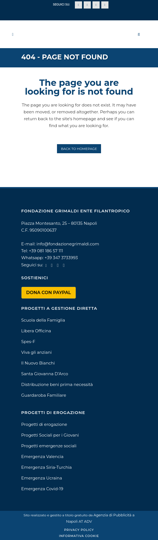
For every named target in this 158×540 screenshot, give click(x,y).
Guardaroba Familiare (43, 395)
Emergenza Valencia (42, 456)
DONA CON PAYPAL (48, 292)
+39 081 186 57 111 (46, 250)
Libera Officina (36, 330)
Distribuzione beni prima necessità (57, 384)
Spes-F (28, 341)
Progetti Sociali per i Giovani (50, 435)
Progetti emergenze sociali (49, 445)
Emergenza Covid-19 (42, 488)
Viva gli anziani (36, 352)
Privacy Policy (79, 530)
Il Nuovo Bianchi (38, 363)
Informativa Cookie (79, 536)
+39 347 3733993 (61, 257)
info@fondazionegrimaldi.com (67, 243)
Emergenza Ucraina (41, 478)
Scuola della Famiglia (43, 320)
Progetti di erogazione (44, 424)
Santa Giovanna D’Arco (44, 373)
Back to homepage (79, 149)
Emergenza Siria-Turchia (46, 467)
